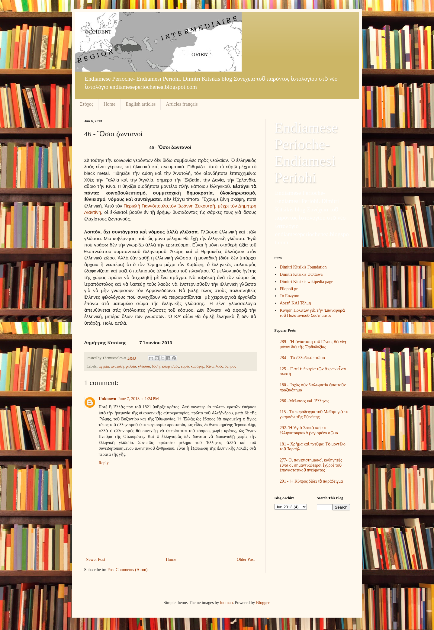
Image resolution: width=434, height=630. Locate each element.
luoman (226, 602)
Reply (104, 463)
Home (109, 104)
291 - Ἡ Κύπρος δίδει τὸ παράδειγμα (311, 481)
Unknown (107, 399)
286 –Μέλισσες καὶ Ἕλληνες (304, 401)
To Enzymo (289, 296)
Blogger (262, 602)
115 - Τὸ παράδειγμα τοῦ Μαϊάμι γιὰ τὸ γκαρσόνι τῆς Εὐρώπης (314, 414)
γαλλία (131, 366)
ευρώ (185, 366)
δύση (156, 366)
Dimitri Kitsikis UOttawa (301, 274)
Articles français (182, 104)
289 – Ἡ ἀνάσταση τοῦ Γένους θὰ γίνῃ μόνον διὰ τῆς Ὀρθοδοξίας (314, 344)
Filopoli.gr (289, 289)
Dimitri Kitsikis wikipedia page (306, 281)
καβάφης (197, 366)
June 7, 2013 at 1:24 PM (138, 399)
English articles (141, 104)
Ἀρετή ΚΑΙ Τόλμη (295, 303)
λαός (219, 366)
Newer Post (95, 559)
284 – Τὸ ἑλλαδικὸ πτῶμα (302, 357)
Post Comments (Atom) (128, 569)
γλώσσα (144, 366)
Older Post (246, 559)
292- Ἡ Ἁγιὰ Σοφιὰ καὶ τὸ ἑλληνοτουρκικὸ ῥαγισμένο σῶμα (309, 430)
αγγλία (104, 366)
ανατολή (117, 366)
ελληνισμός (170, 366)
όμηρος (230, 366)
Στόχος (87, 104)
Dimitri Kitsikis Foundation (303, 267)
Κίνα (210, 366)
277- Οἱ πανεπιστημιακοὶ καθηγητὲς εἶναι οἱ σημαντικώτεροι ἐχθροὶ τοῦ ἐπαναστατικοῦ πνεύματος (311, 465)
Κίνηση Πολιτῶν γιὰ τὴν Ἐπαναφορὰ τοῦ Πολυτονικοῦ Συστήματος (312, 313)
